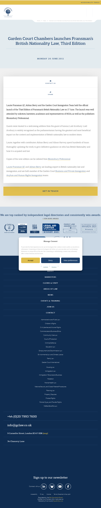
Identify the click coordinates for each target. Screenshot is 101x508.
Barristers (50, 277)
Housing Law (50, 367)
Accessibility (34, 494)
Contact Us (50, 82)
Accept (30, 260)
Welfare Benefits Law (50, 406)
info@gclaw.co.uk (19, 425)
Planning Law (50, 390)
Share (50, 93)
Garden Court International (50, 362)
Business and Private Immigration (70, 171)
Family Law (50, 358)
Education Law (50, 347)
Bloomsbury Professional (59, 159)
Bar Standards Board (56, 497)
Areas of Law (50, 289)
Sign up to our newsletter (50, 477)
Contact (50, 313)
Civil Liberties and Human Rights (50, 327)
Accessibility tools (90, 2)
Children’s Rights (50, 323)
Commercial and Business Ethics (50, 331)
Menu (95, 12)
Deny (50, 260)
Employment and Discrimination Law (50, 351)
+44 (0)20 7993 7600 (89, 12)
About (50, 271)
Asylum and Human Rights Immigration (24, 175)
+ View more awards (50, 218)
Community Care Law (50, 335)
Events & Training (50, 301)
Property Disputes (50, 394)
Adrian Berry (35, 167)
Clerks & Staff (50, 283)
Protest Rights (50, 398)
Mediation (50, 379)
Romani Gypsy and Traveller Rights (51, 402)
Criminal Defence (50, 343)
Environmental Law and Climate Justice (50, 354)
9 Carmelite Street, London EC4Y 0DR (27, 433)
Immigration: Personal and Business (50, 375)
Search (84, 12)
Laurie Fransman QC (15, 167)
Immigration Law (50, 371)
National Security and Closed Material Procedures (50, 386)
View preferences (71, 260)
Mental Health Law (50, 383)
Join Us (50, 307)
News (50, 295)
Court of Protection (50, 339)
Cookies (45, 267)
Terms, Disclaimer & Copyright (62, 494)
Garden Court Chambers (8, 12)
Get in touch (51, 191)
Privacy (54, 267)
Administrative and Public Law (50, 320)
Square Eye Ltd (58, 501)
